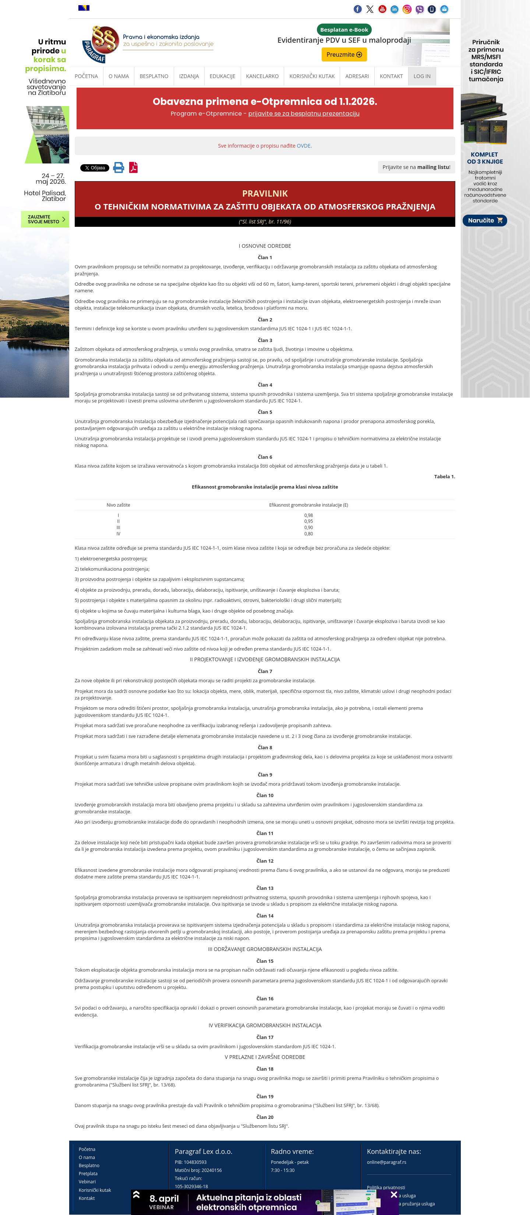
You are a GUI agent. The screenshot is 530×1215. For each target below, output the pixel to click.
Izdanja (189, 76)
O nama (119, 76)
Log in (422, 76)
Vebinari (87, 1182)
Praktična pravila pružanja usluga (401, 1204)
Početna (86, 76)
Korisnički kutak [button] (312, 76)
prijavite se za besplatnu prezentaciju (304, 113)
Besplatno (153, 76)
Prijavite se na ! (417, 166)
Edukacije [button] (223, 76)
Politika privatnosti (386, 1187)
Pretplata (88, 1173)
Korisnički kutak (95, 1190)
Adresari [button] (357, 76)
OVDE (304, 145)
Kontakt (87, 1198)
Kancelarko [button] (262, 76)
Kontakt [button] (391, 76)
